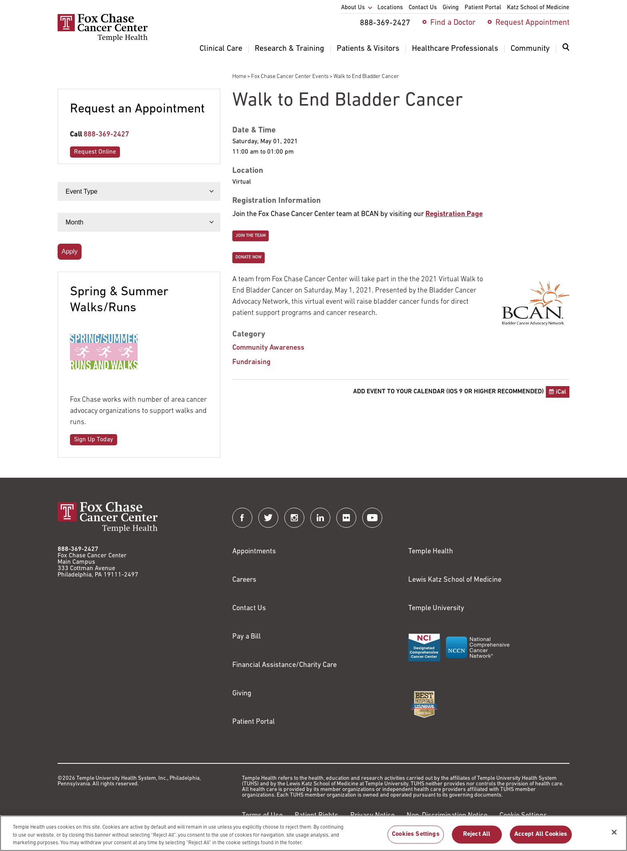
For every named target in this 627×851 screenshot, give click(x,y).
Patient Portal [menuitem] (483, 8)
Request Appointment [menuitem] (532, 23)
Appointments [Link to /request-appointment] (254, 551)
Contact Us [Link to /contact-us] (249, 608)
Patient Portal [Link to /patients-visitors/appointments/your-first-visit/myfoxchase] (253, 722)
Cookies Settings (415, 834)
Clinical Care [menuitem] (221, 49)
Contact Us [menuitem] (423, 8)
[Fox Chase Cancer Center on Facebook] (242, 518)
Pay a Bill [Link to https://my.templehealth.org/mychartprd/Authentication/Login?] (246, 637)
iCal (561, 392)
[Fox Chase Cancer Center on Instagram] (294, 518)
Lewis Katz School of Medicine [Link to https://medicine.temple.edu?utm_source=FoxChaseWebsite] (454, 580)
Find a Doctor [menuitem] (452, 23)
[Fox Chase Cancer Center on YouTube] (372, 518)
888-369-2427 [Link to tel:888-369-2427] (106, 134)
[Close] (614, 832)
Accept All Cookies (540, 834)
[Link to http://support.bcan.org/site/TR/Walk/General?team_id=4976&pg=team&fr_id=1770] (454, 214)
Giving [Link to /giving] (242, 693)
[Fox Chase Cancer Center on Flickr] (346, 518)
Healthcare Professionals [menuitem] (455, 49)
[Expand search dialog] (565, 49)
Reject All (477, 834)
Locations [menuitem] (390, 8)
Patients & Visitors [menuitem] (368, 49)
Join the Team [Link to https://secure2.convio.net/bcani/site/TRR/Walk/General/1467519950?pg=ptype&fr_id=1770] (251, 236)
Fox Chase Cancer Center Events (290, 77)
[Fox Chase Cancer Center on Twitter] (268, 518)
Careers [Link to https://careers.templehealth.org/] (244, 580)
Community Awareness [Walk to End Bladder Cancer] (268, 348)
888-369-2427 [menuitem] (385, 23)
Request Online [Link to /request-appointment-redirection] (95, 152)
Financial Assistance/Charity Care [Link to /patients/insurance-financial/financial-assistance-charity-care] (284, 665)
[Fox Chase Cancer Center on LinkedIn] (320, 518)
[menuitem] (565, 52)
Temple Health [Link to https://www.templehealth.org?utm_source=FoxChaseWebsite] (430, 551)
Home (239, 77)
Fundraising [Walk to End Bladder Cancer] (251, 362)
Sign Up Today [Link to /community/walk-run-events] (93, 440)
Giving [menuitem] (451, 8)
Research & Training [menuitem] (289, 49)
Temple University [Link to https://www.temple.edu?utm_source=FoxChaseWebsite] (436, 608)
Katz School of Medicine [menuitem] (538, 8)
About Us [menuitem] (353, 8)
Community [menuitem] (530, 49)
